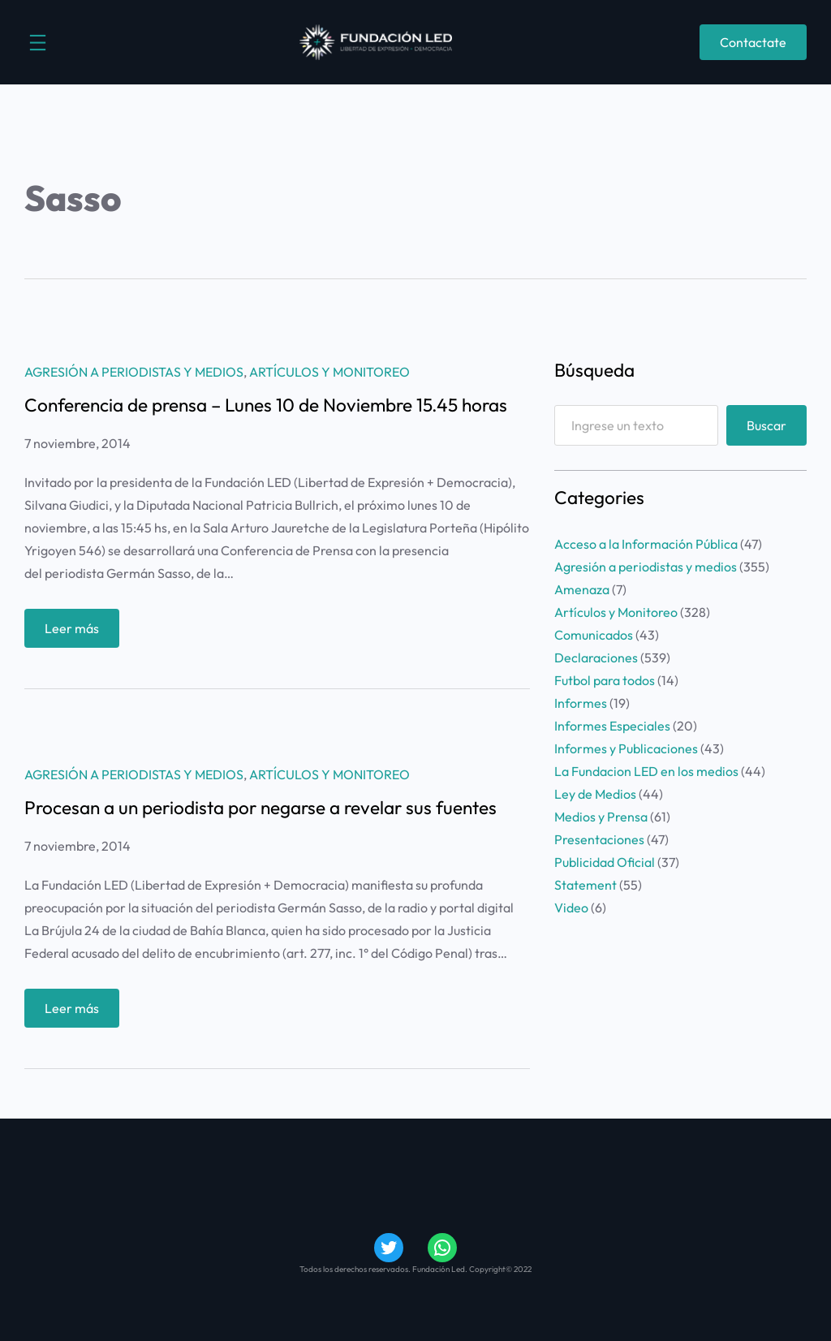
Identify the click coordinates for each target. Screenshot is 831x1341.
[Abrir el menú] (37, 42)
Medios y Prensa (601, 816)
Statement (585, 885)
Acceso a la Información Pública (646, 544)
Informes (580, 703)
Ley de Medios (595, 794)
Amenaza (581, 589)
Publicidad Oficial (604, 862)
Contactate (753, 42)
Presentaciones (599, 839)
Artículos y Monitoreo (329, 372)
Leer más (77, 632)
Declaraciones (596, 657)
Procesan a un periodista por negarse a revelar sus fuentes (260, 808)
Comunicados (593, 635)
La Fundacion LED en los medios (646, 771)
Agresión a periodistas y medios (133, 372)
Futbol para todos (604, 680)
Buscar (766, 425)
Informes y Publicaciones (626, 748)
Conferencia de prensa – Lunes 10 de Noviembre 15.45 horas (265, 405)
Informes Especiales (612, 726)
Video (571, 907)
